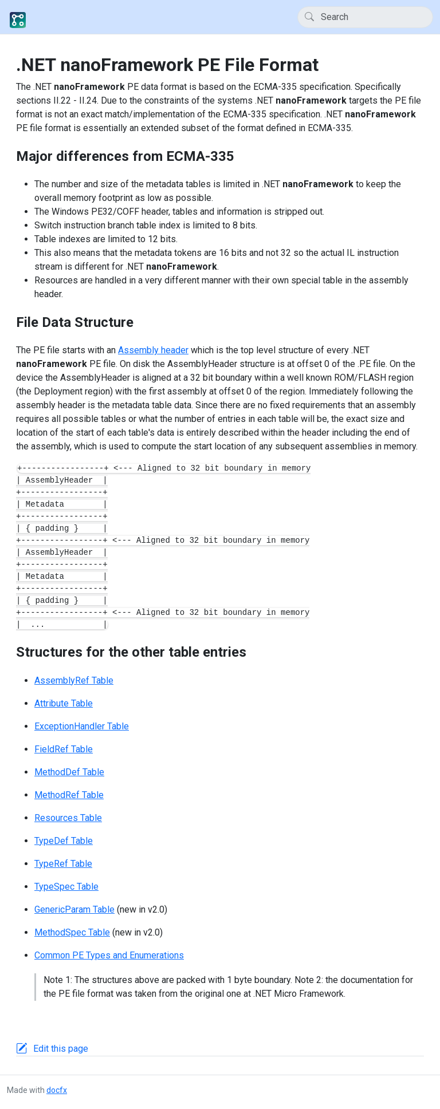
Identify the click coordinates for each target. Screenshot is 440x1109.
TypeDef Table (63, 840)
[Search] (365, 17)
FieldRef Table (63, 749)
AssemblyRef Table (73, 680)
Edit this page (60, 1048)
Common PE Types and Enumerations (109, 955)
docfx (56, 1090)
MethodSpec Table (72, 932)
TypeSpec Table (66, 886)
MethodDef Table (69, 772)
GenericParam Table (74, 909)
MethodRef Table (69, 795)
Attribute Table (63, 703)
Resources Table (68, 817)
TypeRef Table (63, 863)
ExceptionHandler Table (81, 726)
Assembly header (153, 350)
